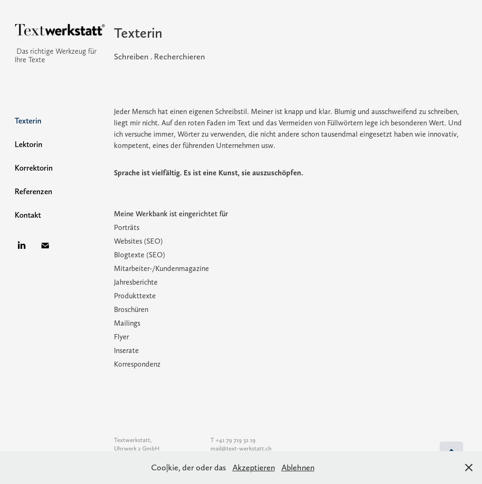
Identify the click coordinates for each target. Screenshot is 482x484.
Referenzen (33, 191)
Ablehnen (297, 467)
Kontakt (28, 215)
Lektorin (28, 144)
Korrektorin (34, 167)
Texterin (28, 120)
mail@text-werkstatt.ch (241, 448)
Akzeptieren (254, 467)
